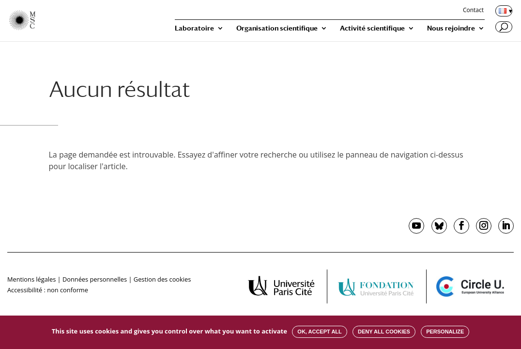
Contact (473, 10)
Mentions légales (31, 279)
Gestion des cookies (162, 279)
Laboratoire (194, 28)
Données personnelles (94, 279)
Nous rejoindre (451, 28)
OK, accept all (319, 331)
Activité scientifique (372, 28)
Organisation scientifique (277, 28)
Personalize (445, 331)
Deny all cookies (384, 331)
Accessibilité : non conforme (47, 290)
